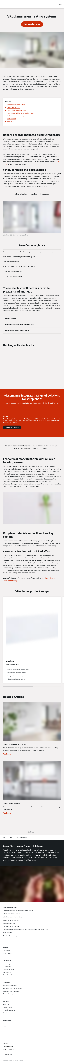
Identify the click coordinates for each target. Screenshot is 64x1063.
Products (10, 837)
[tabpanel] (32, 218)
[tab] (21, 193)
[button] (32, 832)
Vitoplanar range (21, 837)
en (4, 837)
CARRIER (21, 1061)
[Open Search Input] (56, 4)
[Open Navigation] (60, 4)
